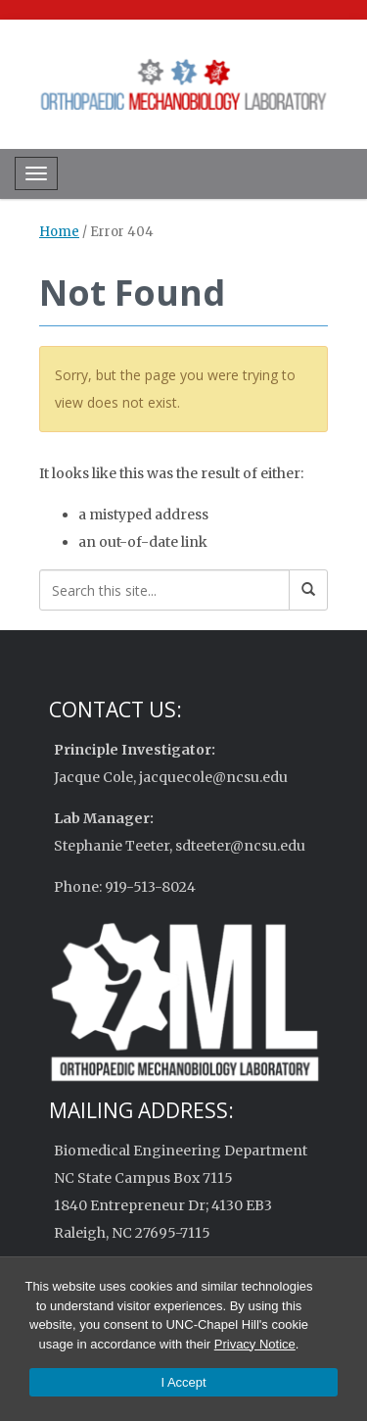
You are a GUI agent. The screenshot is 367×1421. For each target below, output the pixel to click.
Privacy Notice (255, 1344)
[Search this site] (164, 590)
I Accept (183, 1382)
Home (59, 231)
